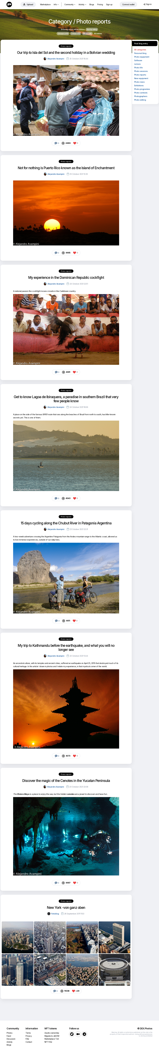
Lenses (137, 64)
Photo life (138, 67)
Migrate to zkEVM (52, 1036)
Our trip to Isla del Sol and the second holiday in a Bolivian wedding (66, 52)
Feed (9, 1036)
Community (69, 4)
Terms (28, 1033)
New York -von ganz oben (66, 907)
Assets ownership (52, 1033)
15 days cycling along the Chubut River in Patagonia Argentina (66, 523)
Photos (9, 1033)
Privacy (29, 1036)
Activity (82, 4)
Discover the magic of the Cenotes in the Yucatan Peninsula (66, 781)
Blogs (91, 4)
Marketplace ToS (52, 1039)
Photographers (140, 96)
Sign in (147, 4)
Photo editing (140, 100)
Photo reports (66, 46)
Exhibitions (139, 85)
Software (138, 60)
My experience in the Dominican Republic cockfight (66, 277)
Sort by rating (92, 29)
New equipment (141, 78)
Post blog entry (141, 43)
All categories (140, 50)
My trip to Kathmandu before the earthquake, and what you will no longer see (66, 647)
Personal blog (140, 53)
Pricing (100, 4)
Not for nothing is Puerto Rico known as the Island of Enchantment (66, 168)
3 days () (75, 34)
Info (56, 4)
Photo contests (140, 93)
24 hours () (63, 34)
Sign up (109, 4)
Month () (87, 34)
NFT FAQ (48, 1042)
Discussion (11, 1039)
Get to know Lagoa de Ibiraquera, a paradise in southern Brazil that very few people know (66, 399)
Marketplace (45, 4)
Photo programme (142, 89)
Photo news (139, 82)
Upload (28, 4)
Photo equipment (141, 57)
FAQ (27, 1039)
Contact (29, 1042)
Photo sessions (141, 71)
